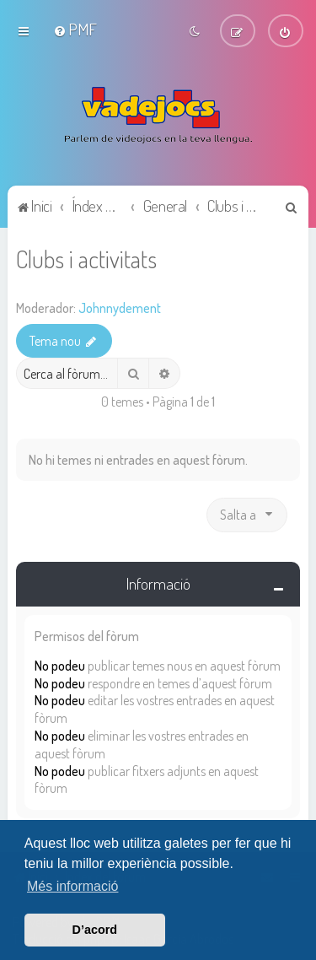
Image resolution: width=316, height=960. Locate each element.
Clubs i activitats (86, 257)
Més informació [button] (72, 886)
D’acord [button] (95, 929)
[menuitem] (75, 29)
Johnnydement (119, 307)
